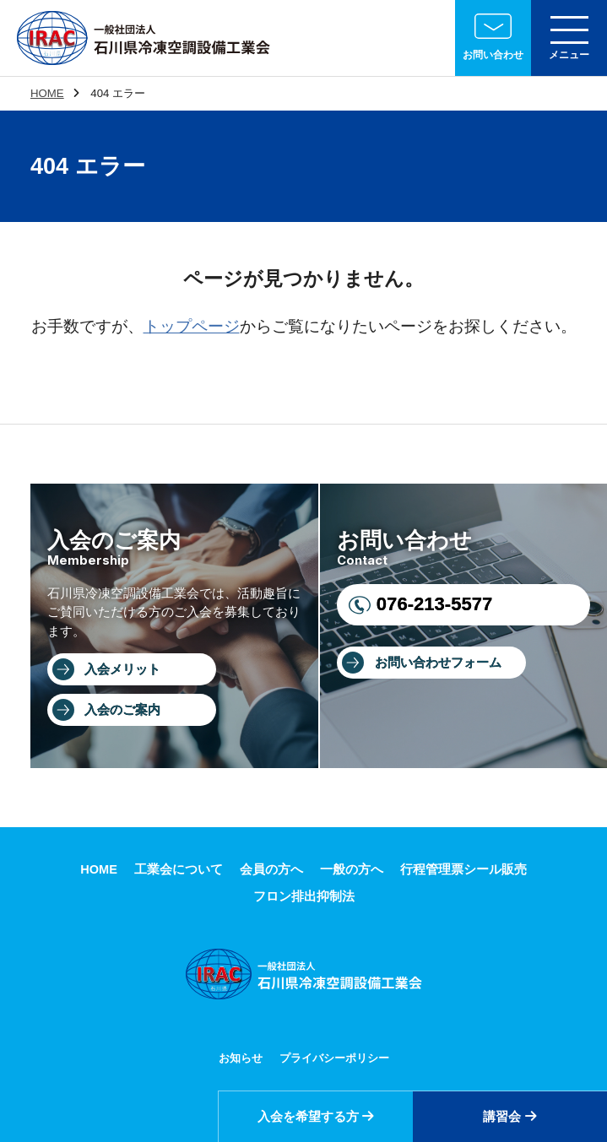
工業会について (178, 869)
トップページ (192, 326)
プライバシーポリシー (334, 1058)
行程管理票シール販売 (463, 869)
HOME (47, 93)
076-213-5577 (434, 603)
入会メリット (122, 669)
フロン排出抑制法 (304, 896)
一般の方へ (351, 869)
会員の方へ (271, 869)
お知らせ (241, 1058)
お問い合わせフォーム (438, 662)
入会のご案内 (122, 710)
